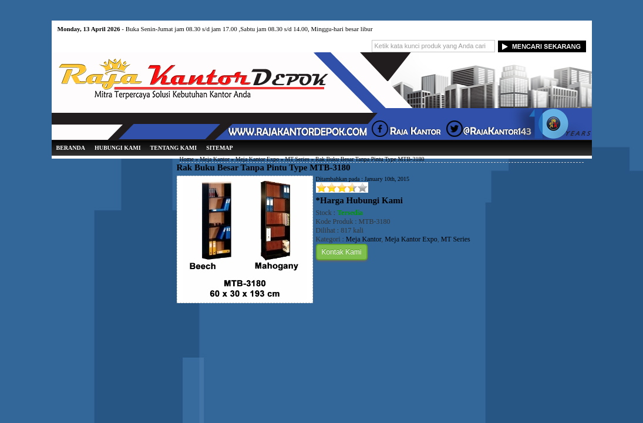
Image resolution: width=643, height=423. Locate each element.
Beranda (70, 148)
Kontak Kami (342, 252)
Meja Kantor (215, 159)
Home (187, 159)
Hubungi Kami (118, 148)
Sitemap (219, 148)
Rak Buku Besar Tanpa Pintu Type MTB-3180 (264, 167)
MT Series (297, 159)
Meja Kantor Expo (257, 159)
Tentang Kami (173, 148)
